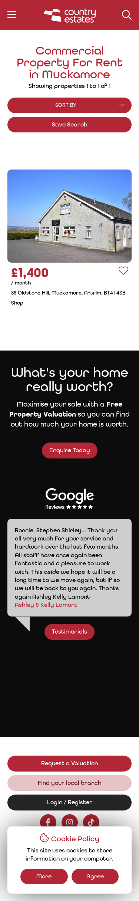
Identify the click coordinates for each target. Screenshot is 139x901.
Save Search (69, 124)
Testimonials (73, 631)
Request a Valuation (69, 763)
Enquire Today (65, 450)
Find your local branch (70, 782)
